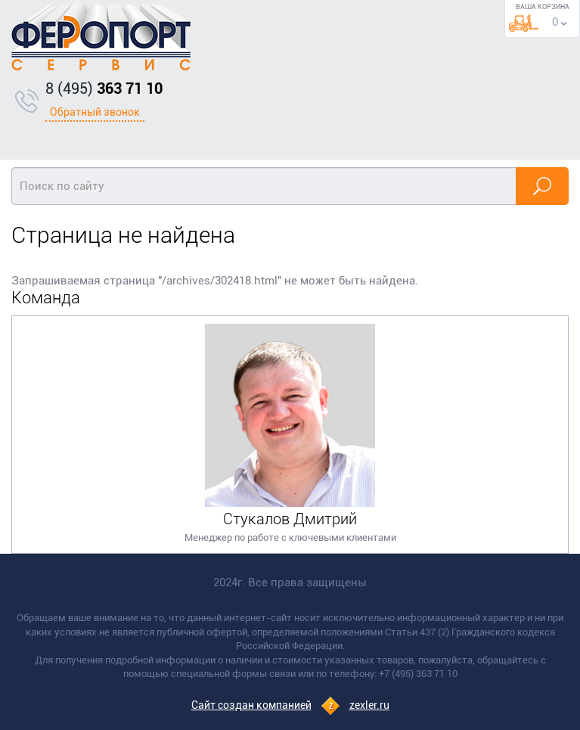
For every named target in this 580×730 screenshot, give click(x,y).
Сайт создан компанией (251, 705)
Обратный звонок (95, 112)
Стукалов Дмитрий (290, 519)
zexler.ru (369, 705)
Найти (542, 186)
